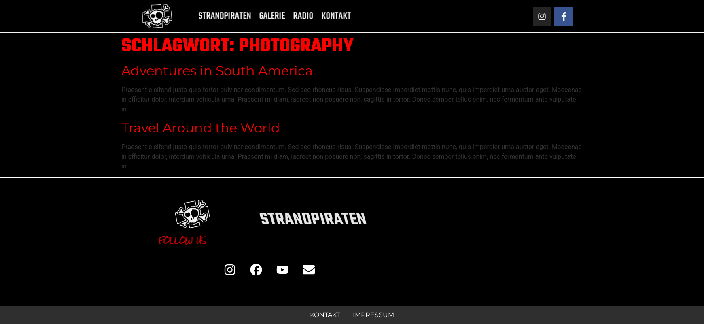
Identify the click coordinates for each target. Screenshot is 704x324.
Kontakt (323, 16)
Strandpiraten (212, 16)
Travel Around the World (200, 128)
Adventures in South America (217, 71)
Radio (290, 16)
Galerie (259, 16)
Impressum (373, 315)
